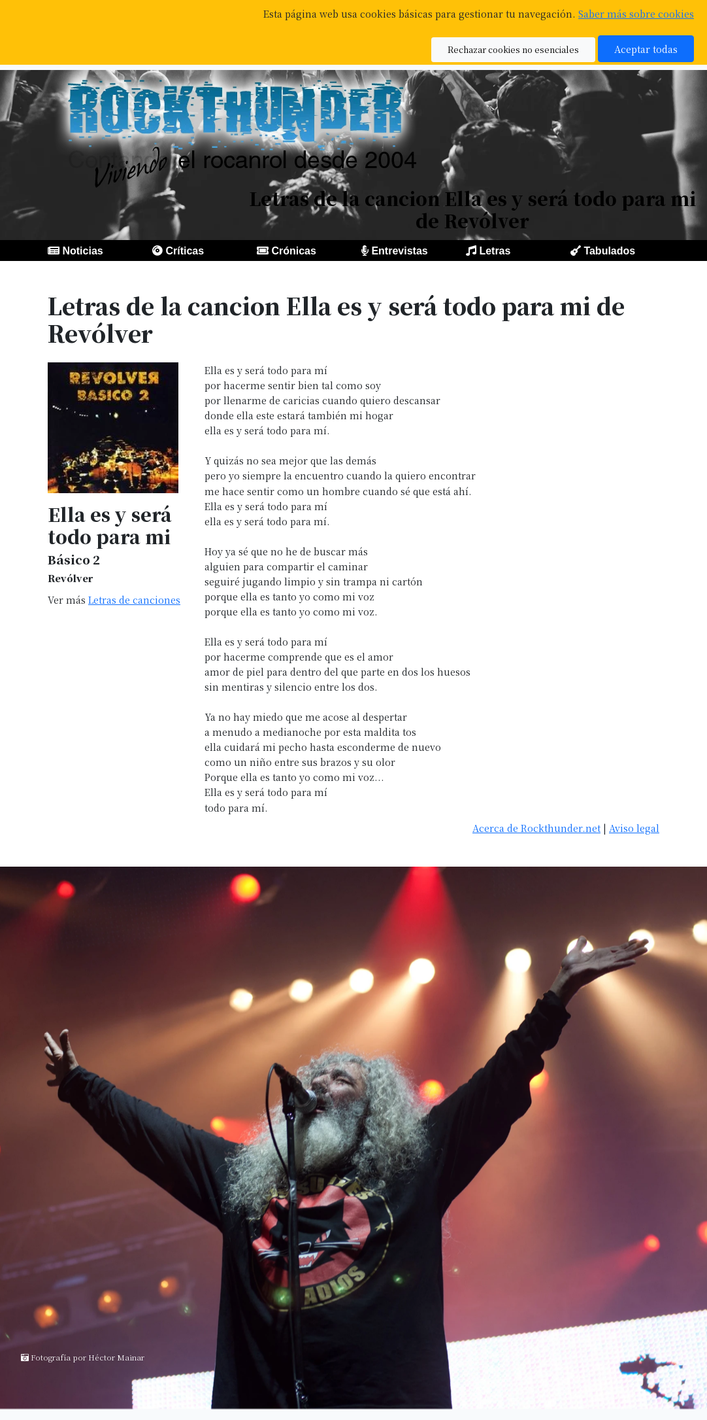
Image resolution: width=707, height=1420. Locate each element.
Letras (494, 250)
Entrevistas (399, 250)
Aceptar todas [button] (646, 49)
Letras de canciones (134, 599)
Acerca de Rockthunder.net (536, 828)
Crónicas (293, 250)
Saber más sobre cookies (636, 13)
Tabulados (609, 250)
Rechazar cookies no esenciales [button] (513, 49)
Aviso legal (634, 828)
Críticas (184, 250)
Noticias (82, 250)
